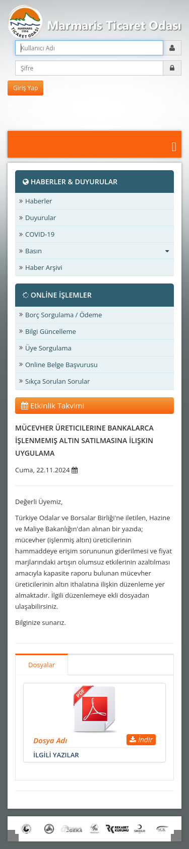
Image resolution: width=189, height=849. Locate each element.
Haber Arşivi (43, 267)
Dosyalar (41, 664)
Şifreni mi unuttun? (33, 112)
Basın (97, 250)
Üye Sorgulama (48, 347)
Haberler (38, 200)
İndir (141, 739)
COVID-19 (39, 234)
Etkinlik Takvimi (52, 405)
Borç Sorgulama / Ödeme (63, 314)
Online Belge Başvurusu (61, 364)
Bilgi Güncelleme (50, 331)
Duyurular (40, 217)
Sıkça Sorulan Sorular (57, 381)
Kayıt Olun (21, 104)
